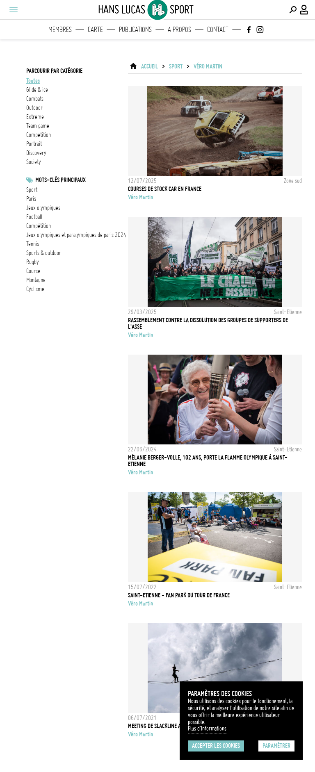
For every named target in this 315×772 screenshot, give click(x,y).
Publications (135, 29)
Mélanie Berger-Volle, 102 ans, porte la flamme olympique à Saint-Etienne (208, 460)
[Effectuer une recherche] (293, 10)
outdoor (34, 108)
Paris (31, 199)
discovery (36, 153)
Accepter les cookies (216, 745)
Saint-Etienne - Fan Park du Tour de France (179, 595)
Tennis (32, 244)
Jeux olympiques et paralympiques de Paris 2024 (76, 235)
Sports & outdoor (43, 253)
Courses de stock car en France (164, 189)
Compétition (38, 226)
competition (38, 135)
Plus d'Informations (207, 728)
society (33, 162)
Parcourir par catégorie (54, 71)
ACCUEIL (149, 66)
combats (34, 98)
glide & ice (37, 89)
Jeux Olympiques (43, 208)
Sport (31, 190)
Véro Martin (208, 66)
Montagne (36, 280)
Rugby (32, 262)
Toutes (33, 80)
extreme (35, 117)
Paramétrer (276, 745)
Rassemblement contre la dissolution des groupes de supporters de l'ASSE (208, 323)
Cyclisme (35, 289)
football (34, 217)
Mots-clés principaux (60, 180)
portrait (34, 144)
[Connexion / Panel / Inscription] (304, 10)
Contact (217, 29)
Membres (60, 29)
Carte (95, 29)
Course (33, 271)
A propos (179, 29)
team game (37, 126)
